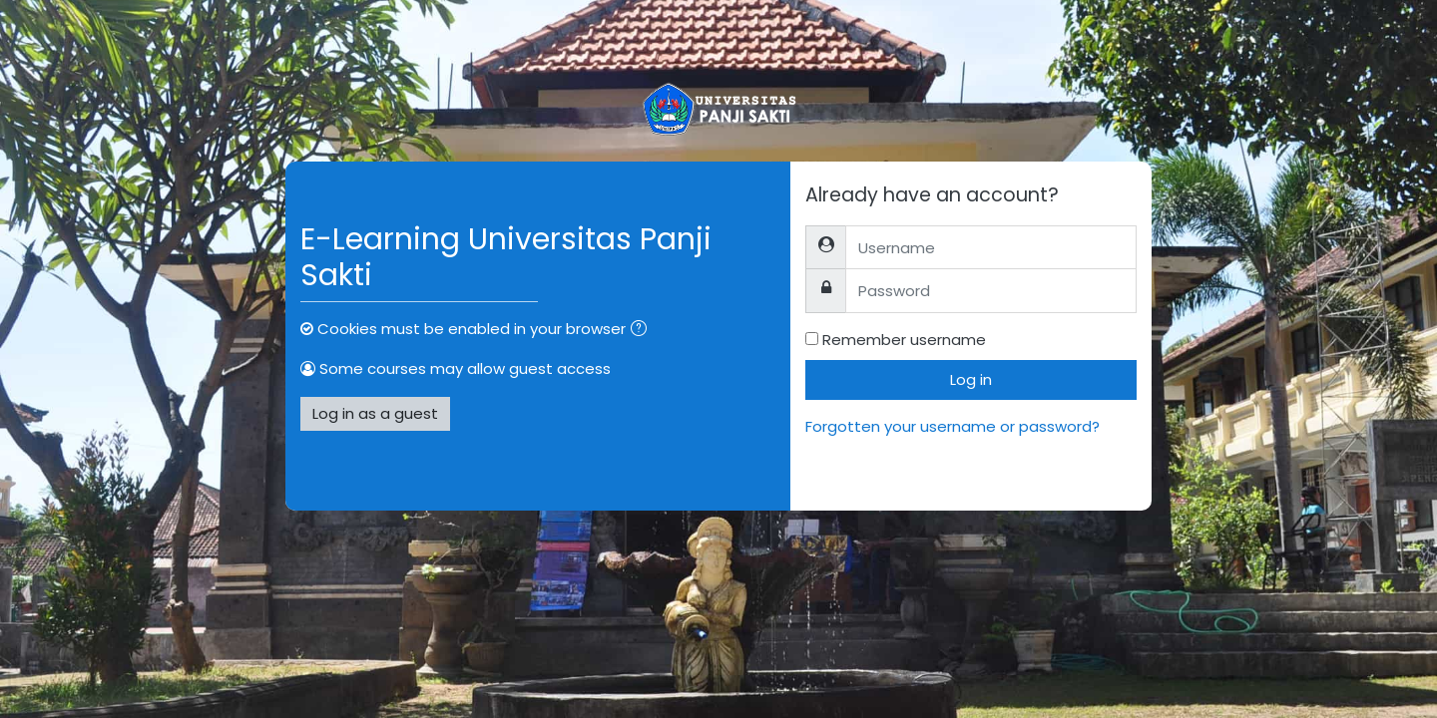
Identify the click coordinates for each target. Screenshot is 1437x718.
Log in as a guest (375, 413)
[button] (643, 330)
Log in (971, 379)
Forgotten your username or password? (952, 426)
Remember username (904, 339)
